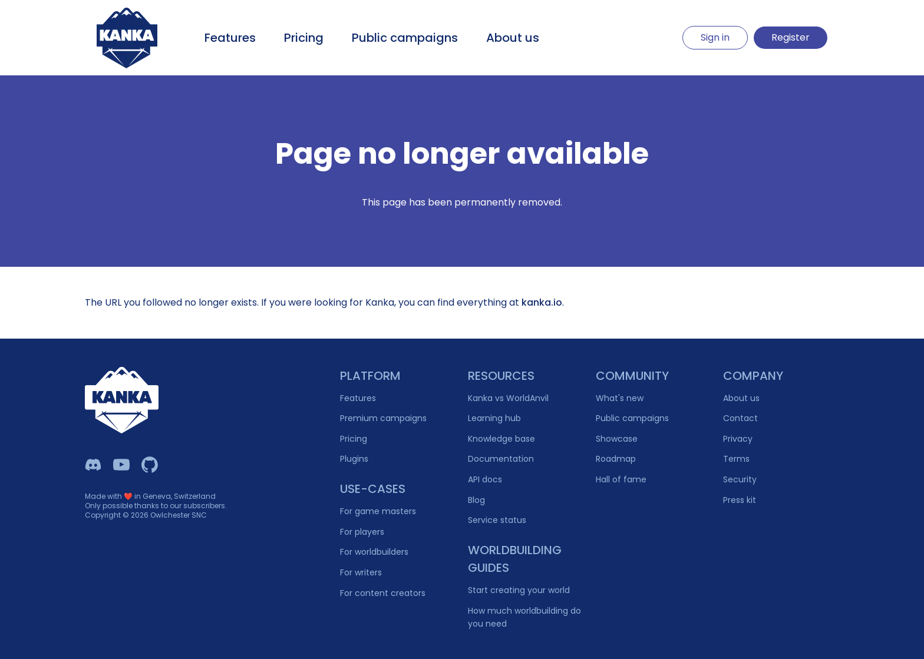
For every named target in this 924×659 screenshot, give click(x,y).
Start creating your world (519, 590)
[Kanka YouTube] (121, 464)
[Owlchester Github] (149, 464)
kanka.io (542, 302)
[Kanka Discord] (93, 464)
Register (790, 37)
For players (362, 532)
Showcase (617, 439)
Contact (740, 418)
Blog (476, 500)
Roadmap (616, 459)
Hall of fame (621, 479)
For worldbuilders (374, 552)
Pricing (304, 37)
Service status (497, 520)
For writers (361, 572)
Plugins (354, 459)
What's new (620, 398)
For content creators (382, 593)
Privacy (738, 439)
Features (230, 37)
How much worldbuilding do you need (524, 617)
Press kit (739, 500)
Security (740, 479)
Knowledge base (501, 439)
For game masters (378, 511)
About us (512, 37)
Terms (736, 459)
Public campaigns (405, 37)
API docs (485, 479)
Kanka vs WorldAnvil (508, 398)
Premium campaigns (383, 418)
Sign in (715, 37)
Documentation (501, 459)
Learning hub (494, 418)
